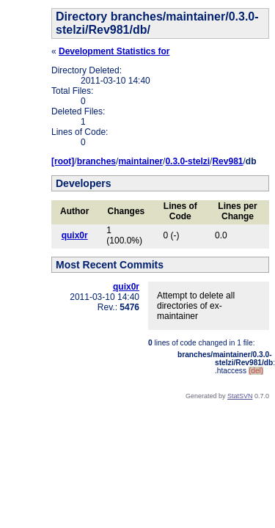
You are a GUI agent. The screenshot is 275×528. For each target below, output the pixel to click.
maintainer (140, 161)
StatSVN (240, 396)
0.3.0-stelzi (187, 161)
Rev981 (227, 161)
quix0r (75, 235)
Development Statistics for (114, 51)
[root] (62, 161)
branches (96, 161)
